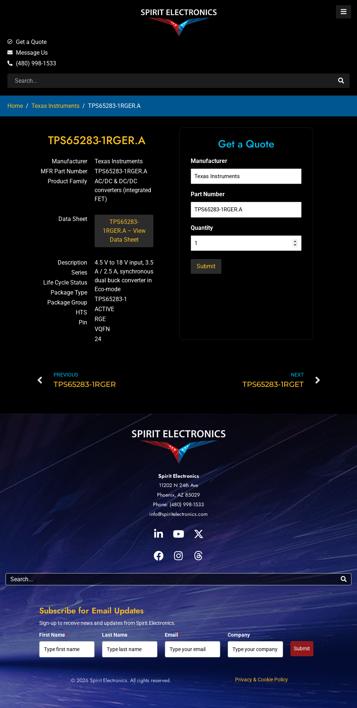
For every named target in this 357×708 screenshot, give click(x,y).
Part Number (208, 194)
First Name (53, 635)
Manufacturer (209, 160)
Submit (302, 648)
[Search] (340, 81)
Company (239, 635)
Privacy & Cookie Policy (261, 680)
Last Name (114, 635)
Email (172, 635)
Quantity (202, 227)
